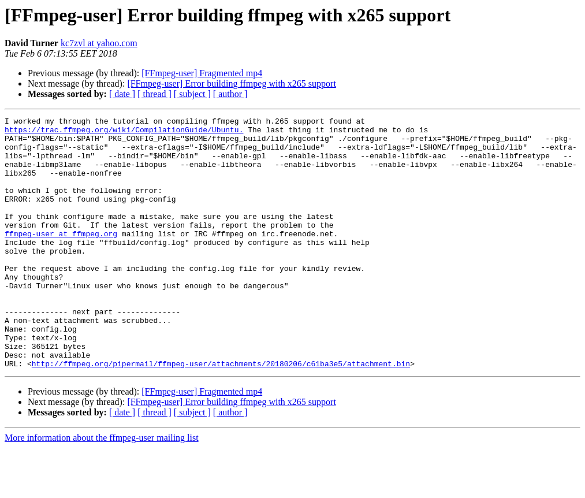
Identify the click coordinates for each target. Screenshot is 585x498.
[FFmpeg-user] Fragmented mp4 (201, 73)
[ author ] (230, 94)
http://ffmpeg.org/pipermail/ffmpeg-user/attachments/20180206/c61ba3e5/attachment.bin (221, 413)
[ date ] (122, 94)
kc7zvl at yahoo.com (99, 43)
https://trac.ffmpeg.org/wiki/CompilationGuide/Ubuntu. (124, 133)
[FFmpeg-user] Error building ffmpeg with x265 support (231, 83)
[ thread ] (154, 94)
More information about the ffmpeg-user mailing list (102, 488)
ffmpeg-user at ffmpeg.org (61, 257)
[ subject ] (192, 94)
